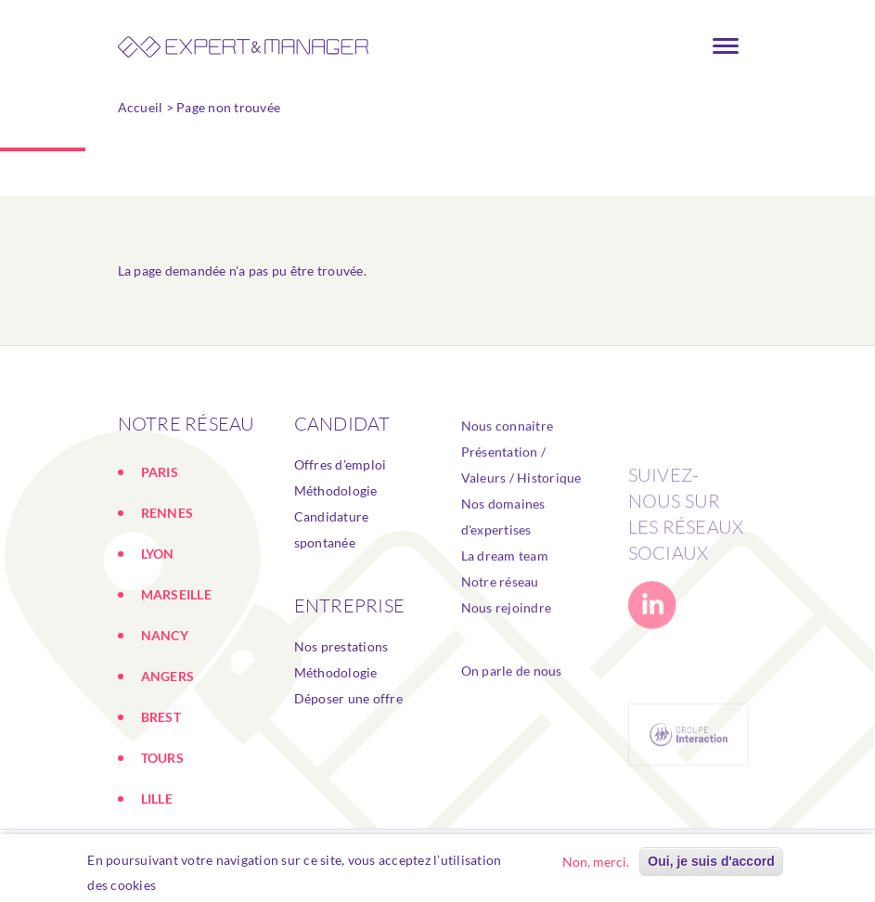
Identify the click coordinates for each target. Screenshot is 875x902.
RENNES (167, 513)
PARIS (159, 472)
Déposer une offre (348, 698)
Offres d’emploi (340, 464)
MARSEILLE (176, 594)
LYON (157, 553)
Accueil (140, 107)
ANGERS (168, 676)
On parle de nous (511, 698)
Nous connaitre (507, 453)
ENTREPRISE (349, 605)
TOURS (162, 758)
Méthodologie (336, 490)
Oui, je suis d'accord (711, 864)
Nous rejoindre (506, 635)
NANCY (164, 635)
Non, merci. (595, 864)
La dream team (504, 583)
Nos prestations (341, 646)
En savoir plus (208, 888)
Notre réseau (500, 609)
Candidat (342, 423)
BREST (161, 717)
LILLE (157, 798)
